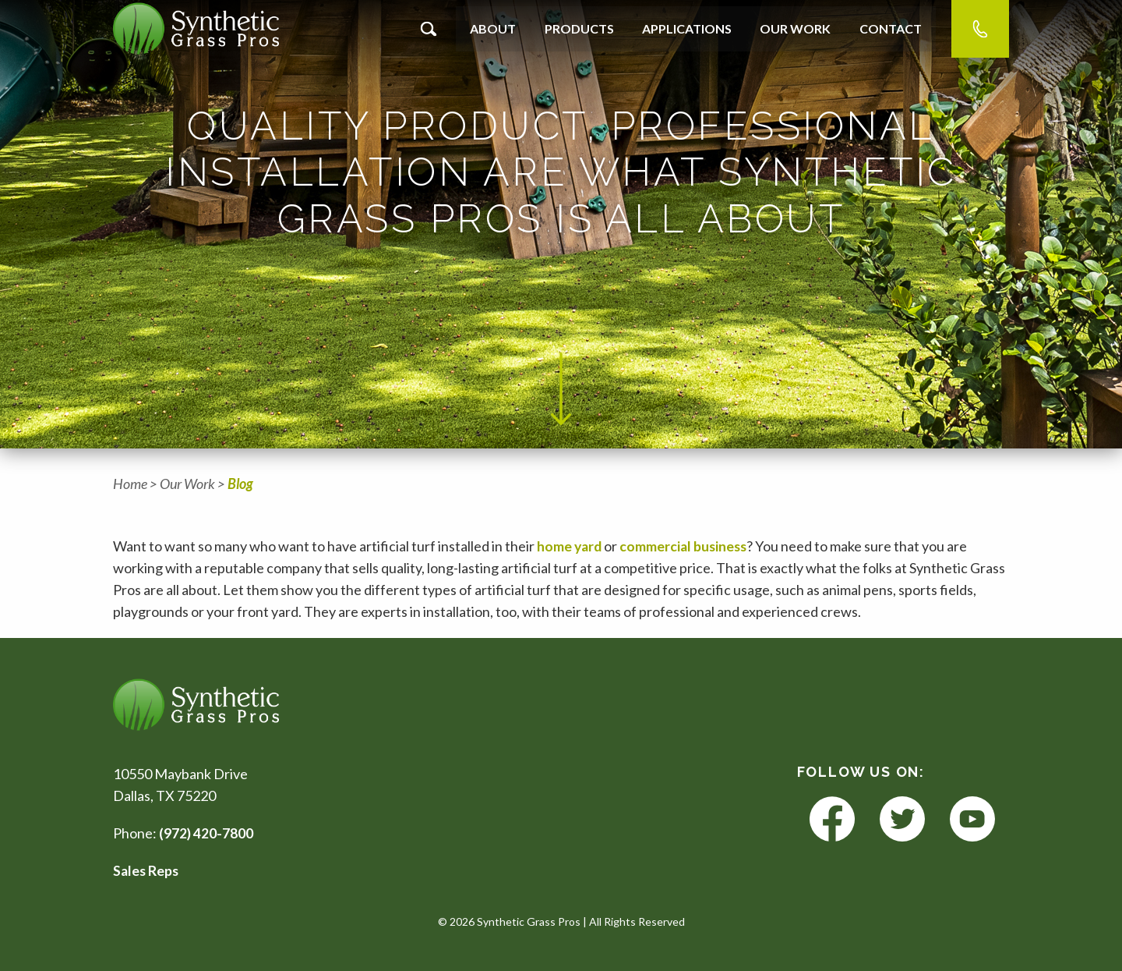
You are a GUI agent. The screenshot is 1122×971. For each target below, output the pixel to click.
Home (130, 483)
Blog (240, 483)
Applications (687, 28)
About (493, 28)
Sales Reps (147, 870)
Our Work (795, 28)
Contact (890, 28)
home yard (571, 546)
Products (579, 28)
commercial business (687, 546)
